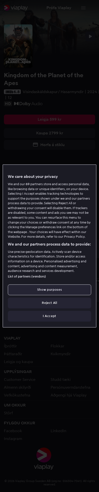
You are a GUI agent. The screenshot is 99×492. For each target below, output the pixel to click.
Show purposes (49, 289)
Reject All (49, 303)
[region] (49, 246)
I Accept (49, 316)
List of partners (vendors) (27, 276)
